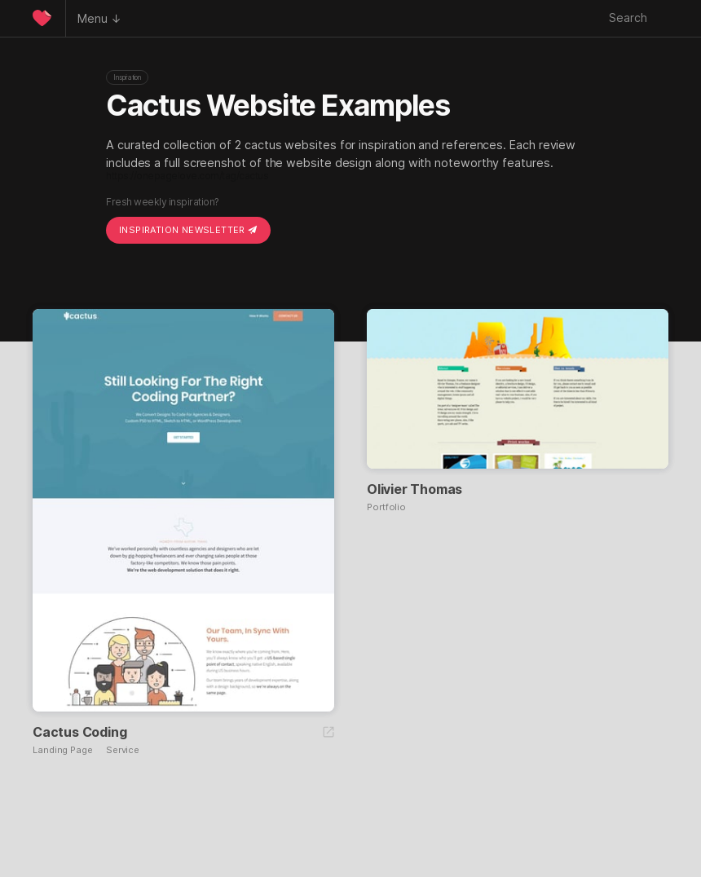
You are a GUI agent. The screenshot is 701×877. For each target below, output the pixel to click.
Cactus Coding (79, 732)
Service (122, 750)
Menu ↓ (99, 18)
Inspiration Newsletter (188, 230)
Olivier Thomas (414, 489)
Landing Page (63, 750)
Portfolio (386, 507)
